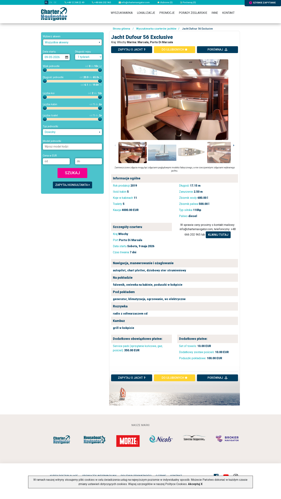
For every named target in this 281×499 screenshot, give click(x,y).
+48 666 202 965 (101, 2)
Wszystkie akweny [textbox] (56, 42)
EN (50, 2)
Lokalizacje (146, 13)
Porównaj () (188, 2)
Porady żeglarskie (193, 13)
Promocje (167, 13)
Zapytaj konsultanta (72, 185)
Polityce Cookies (176, 484)
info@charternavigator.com (134, 2)
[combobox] (72, 42)
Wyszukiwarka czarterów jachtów (156, 28)
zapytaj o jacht (131, 49)
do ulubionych (174, 49)
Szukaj (72, 172)
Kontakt (228, 13)
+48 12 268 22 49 (74, 2)
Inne (214, 13)
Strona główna (121, 28)
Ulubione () (165, 2)
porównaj (217, 49)
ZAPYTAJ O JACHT (131, 377)
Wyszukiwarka (122, 13)
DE (55, 2)
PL (46, 2)
